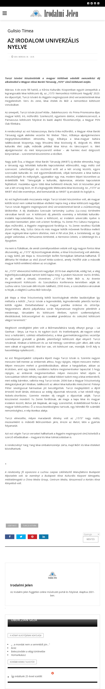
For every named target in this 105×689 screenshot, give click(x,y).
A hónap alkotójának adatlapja (25, 635)
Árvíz (13, 648)
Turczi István (29, 525)
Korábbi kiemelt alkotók (22, 662)
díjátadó (12, 525)
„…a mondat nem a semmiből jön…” (30, 644)
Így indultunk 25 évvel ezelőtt (26, 676)
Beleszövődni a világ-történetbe (28, 651)
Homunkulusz (18, 655)
